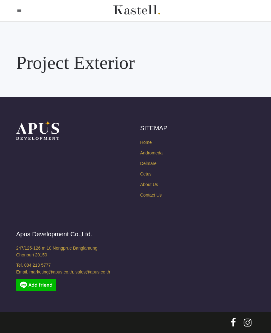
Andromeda (151, 152)
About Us (149, 184)
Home (146, 142)
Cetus (146, 173)
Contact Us (151, 195)
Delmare (148, 163)
